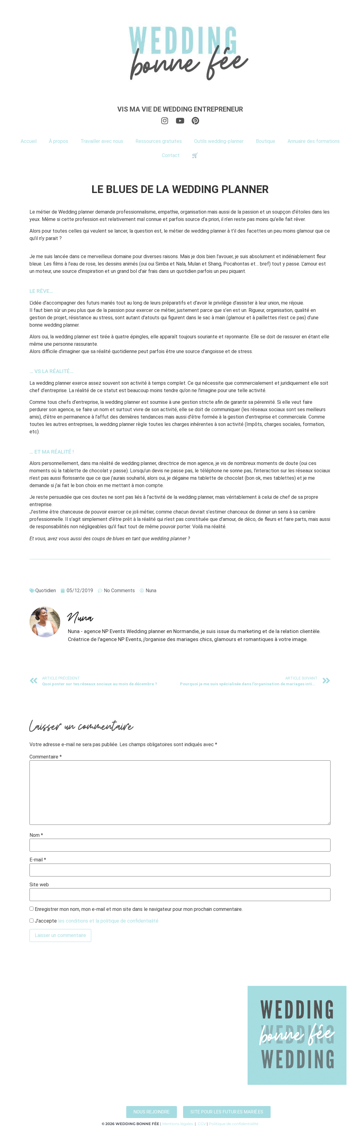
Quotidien (45, 590)
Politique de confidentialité (233, 1123)
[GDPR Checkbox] (31, 921)
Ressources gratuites (158, 141)
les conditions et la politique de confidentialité (108, 921)
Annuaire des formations (314, 141)
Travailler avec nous (101, 141)
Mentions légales (177, 1123)
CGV (202, 1123)
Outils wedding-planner (219, 141)
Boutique (265, 141)
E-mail (37, 859)
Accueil (29, 141)
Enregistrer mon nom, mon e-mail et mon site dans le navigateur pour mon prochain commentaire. (139, 909)
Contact (171, 155)
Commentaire (45, 756)
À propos (58, 141)
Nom (36, 835)
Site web (39, 884)
